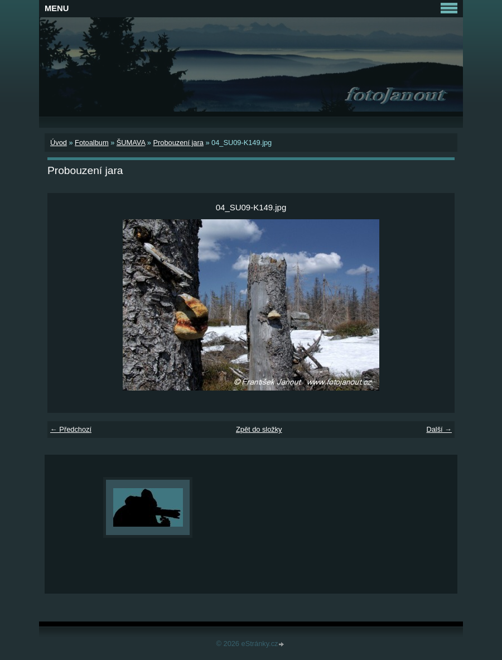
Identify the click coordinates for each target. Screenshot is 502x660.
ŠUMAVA (131, 142)
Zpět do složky (259, 429)
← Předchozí (70, 429)
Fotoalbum (91, 142)
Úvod (58, 142)
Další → (439, 429)
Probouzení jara (178, 142)
